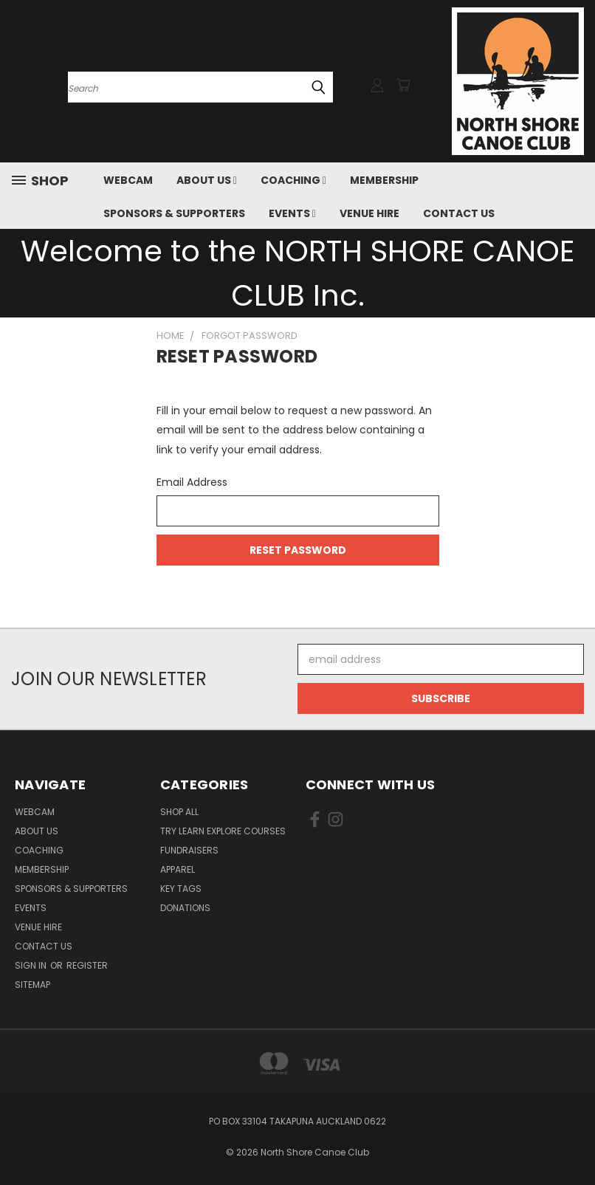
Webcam (128, 180)
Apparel (177, 869)
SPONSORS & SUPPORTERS (174, 213)
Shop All (179, 812)
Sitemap (32, 984)
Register (87, 965)
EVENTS (292, 213)
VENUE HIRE (369, 213)
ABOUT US (206, 180)
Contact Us (459, 213)
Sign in (32, 965)
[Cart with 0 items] (403, 85)
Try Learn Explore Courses (223, 831)
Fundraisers (189, 850)
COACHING (293, 180)
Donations (185, 907)
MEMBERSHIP (384, 180)
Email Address (192, 482)
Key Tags (181, 888)
